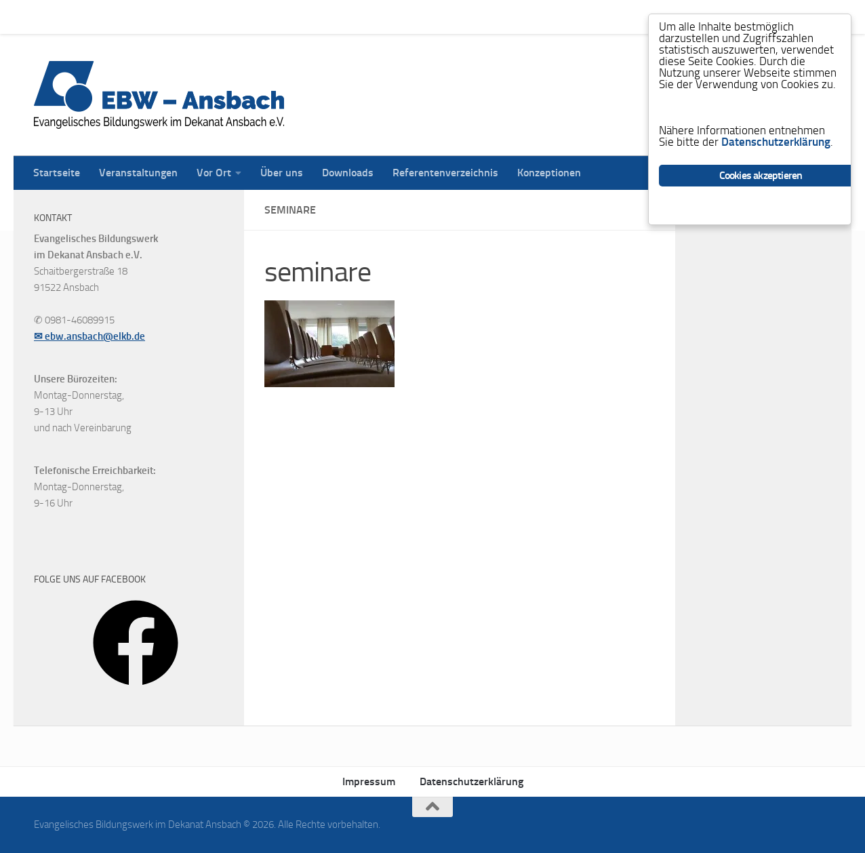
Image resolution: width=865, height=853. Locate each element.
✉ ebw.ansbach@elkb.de (89, 336)
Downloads (337, 16)
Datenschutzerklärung (471, 781)
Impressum (368, 781)
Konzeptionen (539, 16)
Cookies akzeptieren (761, 175)
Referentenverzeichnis (435, 16)
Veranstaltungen (128, 16)
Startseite (46, 16)
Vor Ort (203, 16)
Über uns (271, 16)
